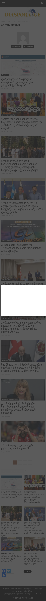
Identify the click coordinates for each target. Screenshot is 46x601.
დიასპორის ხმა (16, 589)
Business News (7, 241)
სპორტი (4, 441)
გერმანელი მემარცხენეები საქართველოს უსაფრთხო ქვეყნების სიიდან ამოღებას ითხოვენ (18, 408)
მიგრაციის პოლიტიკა (8, 360)
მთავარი (6, 589)
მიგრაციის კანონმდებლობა (10, 399)
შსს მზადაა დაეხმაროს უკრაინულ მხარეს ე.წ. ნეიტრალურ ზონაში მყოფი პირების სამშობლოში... (22, 367)
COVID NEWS (37, 594)
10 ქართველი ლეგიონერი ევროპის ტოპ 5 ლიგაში (17, 447)
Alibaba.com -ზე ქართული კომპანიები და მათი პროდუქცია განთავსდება (21, 247)
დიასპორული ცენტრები (9, 115)
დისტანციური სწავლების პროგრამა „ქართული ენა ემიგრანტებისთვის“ (17, 82)
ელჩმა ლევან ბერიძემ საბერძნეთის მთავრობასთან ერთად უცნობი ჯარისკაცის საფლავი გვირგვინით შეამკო (19, 165)
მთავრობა (5, 75)
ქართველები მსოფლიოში (13, 594)
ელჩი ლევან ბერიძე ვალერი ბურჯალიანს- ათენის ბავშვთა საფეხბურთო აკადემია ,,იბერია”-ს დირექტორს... (22, 207)
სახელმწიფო (28, 591)
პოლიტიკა (27, 589)
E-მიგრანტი (38, 589)
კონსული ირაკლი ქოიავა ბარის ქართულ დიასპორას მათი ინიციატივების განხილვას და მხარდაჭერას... (21, 327)
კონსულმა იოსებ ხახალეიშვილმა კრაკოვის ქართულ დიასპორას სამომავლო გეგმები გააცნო (22, 286)
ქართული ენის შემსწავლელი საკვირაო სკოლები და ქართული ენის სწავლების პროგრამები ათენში (22, 123)
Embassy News (6, 157)
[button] (42, 3)
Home (3, 21)
